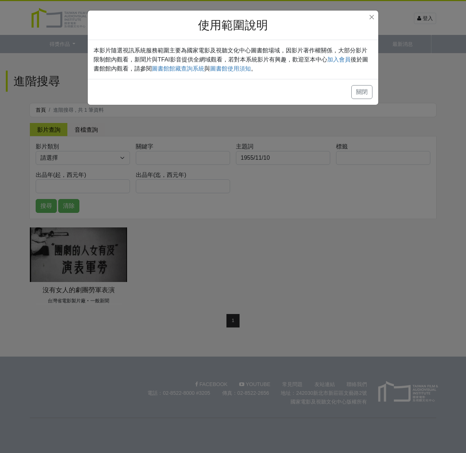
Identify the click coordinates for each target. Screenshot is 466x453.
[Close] (372, 17)
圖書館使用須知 (230, 68)
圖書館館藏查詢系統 (178, 68)
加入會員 (339, 59)
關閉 (362, 92)
